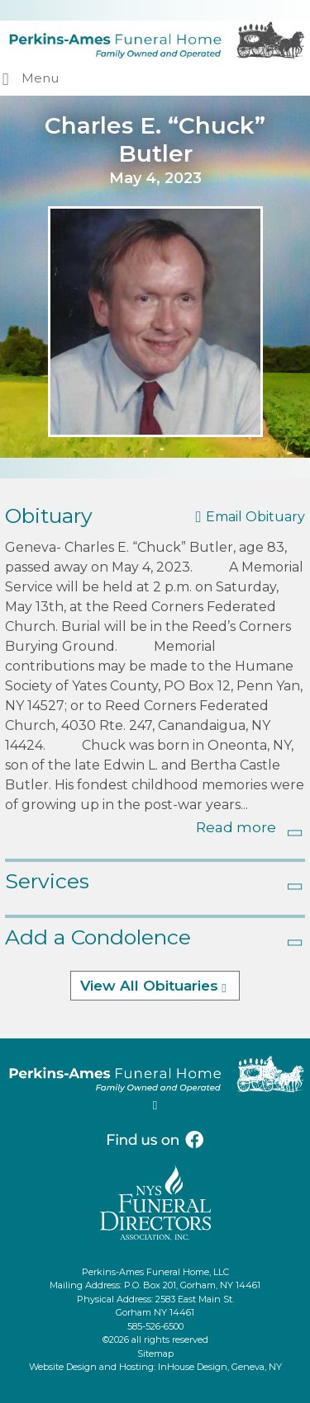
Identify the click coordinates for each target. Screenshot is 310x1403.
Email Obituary (255, 517)
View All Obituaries (149, 985)
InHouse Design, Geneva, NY (220, 1366)
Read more (236, 827)
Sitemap (155, 1353)
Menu (40, 78)
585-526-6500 (155, 1326)
